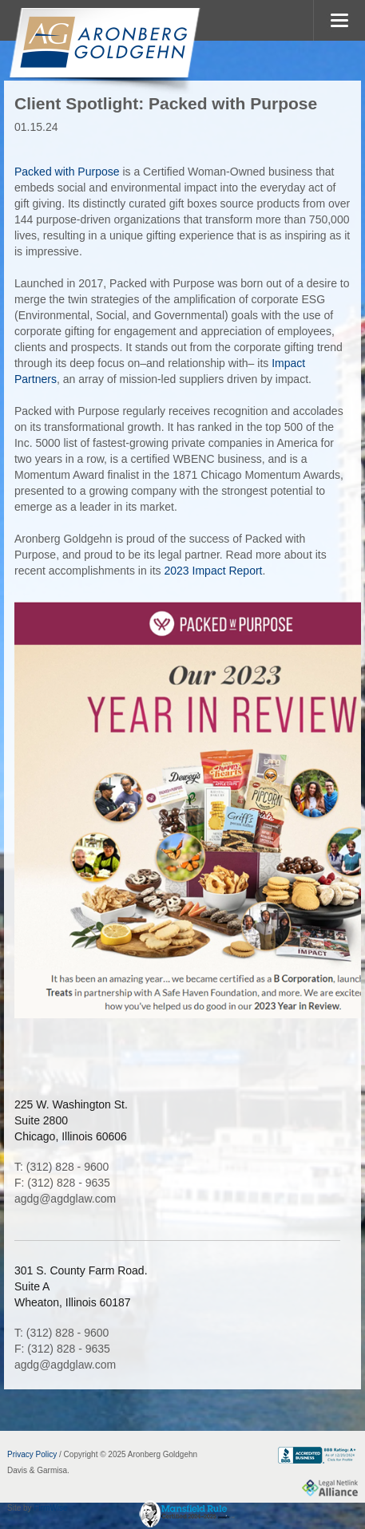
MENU (339, 20)
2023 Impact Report (214, 570)
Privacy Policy (32, 1454)
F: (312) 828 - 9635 (62, 1182)
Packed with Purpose (67, 171)
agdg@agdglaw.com (65, 1198)
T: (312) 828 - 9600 (61, 1166)
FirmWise (50, 1507)
